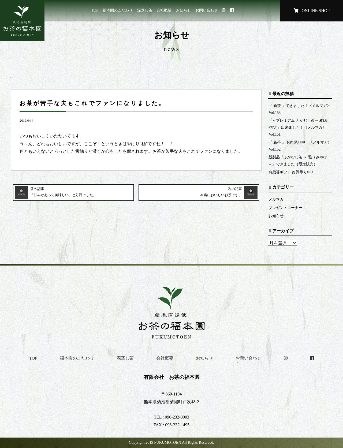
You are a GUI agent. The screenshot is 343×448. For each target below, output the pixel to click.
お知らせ (183, 10)
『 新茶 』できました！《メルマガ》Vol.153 (299, 109)
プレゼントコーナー (285, 208)
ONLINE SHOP (312, 10)
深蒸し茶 (144, 10)
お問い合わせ (206, 10)
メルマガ (276, 199)
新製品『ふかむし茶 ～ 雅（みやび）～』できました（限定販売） (299, 160)
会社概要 (164, 10)
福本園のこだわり (118, 10)
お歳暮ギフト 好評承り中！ (292, 172)
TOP (94, 10)
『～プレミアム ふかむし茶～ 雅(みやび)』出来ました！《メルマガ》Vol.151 (298, 127)
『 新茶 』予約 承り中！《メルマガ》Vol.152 (300, 145)
